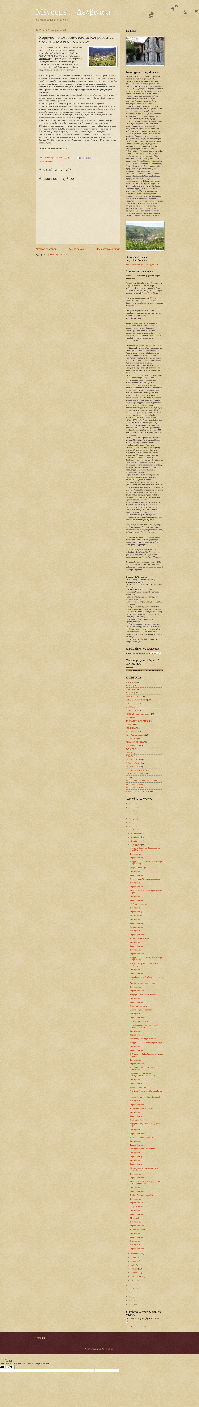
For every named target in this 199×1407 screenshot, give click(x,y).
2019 (131, 830)
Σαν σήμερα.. (135, 1210)
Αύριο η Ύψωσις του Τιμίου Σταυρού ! (145, 1097)
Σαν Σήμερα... (135, 1187)
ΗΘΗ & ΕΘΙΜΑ (132, 710)
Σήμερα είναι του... (137, 858)
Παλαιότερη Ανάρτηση (108, 249)
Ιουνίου (134, 1261)
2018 (131, 1285)
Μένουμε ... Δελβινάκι (73, 11)
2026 (131, 803)
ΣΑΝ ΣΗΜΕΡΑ (131, 746)
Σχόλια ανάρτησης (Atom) (56, 254)
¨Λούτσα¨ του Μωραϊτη (139, 904)
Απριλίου (134, 1269)
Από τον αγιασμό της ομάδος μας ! (143, 1039)
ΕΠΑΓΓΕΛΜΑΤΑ (132, 707)
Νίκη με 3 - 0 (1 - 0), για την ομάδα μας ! (146, 1043)
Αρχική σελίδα (76, 249)
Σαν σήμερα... (135, 854)
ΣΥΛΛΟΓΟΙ (130, 749)
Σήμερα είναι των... (137, 900)
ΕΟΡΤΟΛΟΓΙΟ (131, 703)
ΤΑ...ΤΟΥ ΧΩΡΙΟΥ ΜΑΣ (135, 770)
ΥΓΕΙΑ (128, 777)
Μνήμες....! (134, 1218)
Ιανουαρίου (135, 1280)
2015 (131, 1297)
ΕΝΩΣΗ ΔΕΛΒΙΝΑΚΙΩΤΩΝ (136, 700)
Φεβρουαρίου (136, 1276)
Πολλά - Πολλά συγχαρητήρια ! (142, 1137)
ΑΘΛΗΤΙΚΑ (130, 682)
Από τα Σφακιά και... (138, 1229)
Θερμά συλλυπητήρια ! (139, 867)
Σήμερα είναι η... (136, 912)
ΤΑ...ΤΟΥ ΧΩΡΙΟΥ (133, 767)
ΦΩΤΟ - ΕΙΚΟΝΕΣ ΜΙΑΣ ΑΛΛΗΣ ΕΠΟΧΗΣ (142, 781)
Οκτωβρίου (135, 841)
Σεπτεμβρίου (136, 845)
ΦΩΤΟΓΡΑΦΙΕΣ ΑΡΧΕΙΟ (135, 784)
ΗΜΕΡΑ (129, 717)
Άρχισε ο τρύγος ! (137, 927)
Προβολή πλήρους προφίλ (136, 1327)
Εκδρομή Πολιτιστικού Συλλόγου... (143, 994)
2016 (131, 1293)
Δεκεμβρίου (135, 833)
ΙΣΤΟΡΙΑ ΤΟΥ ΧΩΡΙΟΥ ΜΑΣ (137, 721)
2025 (131, 807)
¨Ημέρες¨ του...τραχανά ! (139, 1021)
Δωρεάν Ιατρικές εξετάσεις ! (141, 1010)
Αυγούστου (135, 1253)
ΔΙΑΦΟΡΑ (49, 161)
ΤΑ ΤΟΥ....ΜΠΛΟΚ (133, 763)
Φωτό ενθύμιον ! (136, 916)
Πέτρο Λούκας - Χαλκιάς (135, 735)
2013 (131, 1304)
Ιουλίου (134, 1257)
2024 (131, 811)
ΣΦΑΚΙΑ (129, 753)
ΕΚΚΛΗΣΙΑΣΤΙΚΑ (133, 696)
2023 (131, 815)
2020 (131, 826)
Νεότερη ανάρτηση (46, 249)
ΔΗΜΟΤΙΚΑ (130, 689)
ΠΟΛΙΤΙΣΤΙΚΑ (131, 739)
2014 (131, 1300)
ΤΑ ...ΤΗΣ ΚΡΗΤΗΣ (133, 760)
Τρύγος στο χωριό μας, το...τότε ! (143, 983)
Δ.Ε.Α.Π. (129, 686)
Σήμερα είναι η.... (137, 1116)
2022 (131, 819)
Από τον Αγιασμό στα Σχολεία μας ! (144, 1108)
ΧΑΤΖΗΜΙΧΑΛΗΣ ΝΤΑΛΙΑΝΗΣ (138, 791)
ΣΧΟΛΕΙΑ (129, 756)
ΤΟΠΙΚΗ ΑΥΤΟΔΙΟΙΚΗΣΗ (136, 774)
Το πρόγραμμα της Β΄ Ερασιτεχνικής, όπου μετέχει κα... (144, 1026)
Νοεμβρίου (135, 837)
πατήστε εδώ (155, 653)
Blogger (111, 1349)
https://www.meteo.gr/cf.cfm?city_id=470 (142, 264)
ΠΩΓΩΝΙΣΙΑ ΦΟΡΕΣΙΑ (135, 742)
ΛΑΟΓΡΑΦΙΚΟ (131, 731)
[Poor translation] (10, 1367)
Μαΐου (133, 1265)
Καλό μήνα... (135, 1241)
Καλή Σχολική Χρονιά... (139, 1120)
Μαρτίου (134, 1273)
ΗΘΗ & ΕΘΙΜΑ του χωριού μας (138, 714)
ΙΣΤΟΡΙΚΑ (130, 724)
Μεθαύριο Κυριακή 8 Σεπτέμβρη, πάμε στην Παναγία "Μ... (145, 1182)
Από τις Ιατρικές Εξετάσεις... (141, 938)
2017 (131, 1289)
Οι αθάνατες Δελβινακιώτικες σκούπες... (145, 879)
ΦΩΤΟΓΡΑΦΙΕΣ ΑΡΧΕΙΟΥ (136, 788)
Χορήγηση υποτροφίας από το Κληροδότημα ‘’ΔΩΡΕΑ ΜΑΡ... (143, 1075)
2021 (131, 822)
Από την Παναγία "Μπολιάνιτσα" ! (143, 1149)
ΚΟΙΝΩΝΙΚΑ (131, 728)
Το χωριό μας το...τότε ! (139, 1206)
